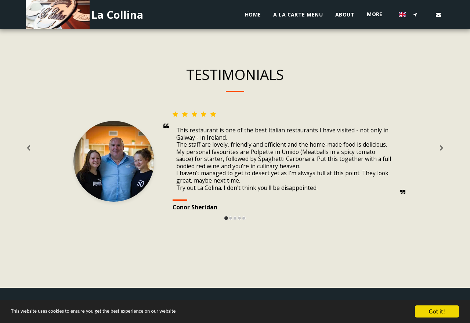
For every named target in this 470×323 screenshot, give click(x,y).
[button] (414, 14)
